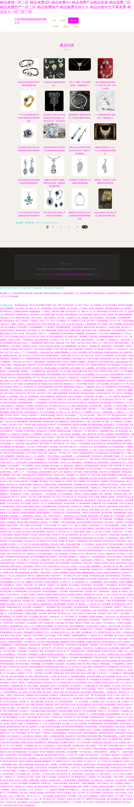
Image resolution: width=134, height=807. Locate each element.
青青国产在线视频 (36, 793)
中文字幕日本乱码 (24, 478)
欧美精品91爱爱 (106, 466)
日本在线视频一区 (7, 444)
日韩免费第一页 (72, 475)
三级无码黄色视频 (63, 746)
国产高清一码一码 (65, 532)
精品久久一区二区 (7, 576)
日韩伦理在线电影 (101, 657)
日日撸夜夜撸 (108, 355)
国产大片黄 (58, 472)
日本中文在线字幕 (117, 610)
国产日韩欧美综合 (96, 639)
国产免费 (93, 478)
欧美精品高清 (114, 588)
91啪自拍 (14, 790)
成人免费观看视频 (69, 346)
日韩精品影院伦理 (85, 453)
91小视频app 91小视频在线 (28, 771)
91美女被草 (77, 802)
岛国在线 (17, 368)
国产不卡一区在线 (19, 497)
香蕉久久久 (102, 711)
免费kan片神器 (115, 657)
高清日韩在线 (94, 510)
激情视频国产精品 (53, 607)
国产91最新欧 (14, 519)
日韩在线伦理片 (36, 494)
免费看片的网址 (81, 409)
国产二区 (67, 579)
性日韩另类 (26, 368)
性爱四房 (33, 679)
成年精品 (35, 544)
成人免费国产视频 (115, 739)
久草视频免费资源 (15, 626)
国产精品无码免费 (104, 764)
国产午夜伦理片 (26, 459)
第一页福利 (44, 749)
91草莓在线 (46, 733)
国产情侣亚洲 (108, 541)
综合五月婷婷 (88, 802)
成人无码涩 (63, 720)
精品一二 (29, 456)
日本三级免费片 (16, 746)
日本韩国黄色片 (118, 403)
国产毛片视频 (50, 635)
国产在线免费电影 (55, 450)
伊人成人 (90, 469)
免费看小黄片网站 (23, 318)
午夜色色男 (60, 437)
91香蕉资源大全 (22, 563)
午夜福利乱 (39, 670)
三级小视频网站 (47, 664)
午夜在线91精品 (88, 790)
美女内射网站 (117, 440)
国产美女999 (46, 648)
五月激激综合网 (113, 472)
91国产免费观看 (52, 459)
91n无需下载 (33, 560)
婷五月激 (60, 315)
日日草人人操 (65, 462)
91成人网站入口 (101, 340)
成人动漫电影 (62, 585)
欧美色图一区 (55, 525)
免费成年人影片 (118, 708)
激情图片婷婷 (8, 573)
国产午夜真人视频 (120, 639)
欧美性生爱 (125, 340)
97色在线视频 (31, 472)
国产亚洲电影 (101, 368)
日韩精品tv (110, 390)
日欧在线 (27, 390)
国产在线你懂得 (103, 384)
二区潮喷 (27, 579)
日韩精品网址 (22, 651)
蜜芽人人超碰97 (27, 639)
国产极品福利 (44, 679)
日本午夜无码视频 (47, 412)
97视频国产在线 (112, 654)
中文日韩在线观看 (15, 541)
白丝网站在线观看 (97, 714)
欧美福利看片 (94, 620)
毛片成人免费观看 (45, 365)
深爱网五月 (79, 466)
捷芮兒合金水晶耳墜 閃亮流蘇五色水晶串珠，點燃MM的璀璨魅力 (80, 150)
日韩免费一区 (34, 415)
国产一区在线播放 (31, 617)
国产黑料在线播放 (95, 425)
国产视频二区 (67, 724)
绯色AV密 (103, 472)
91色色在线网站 (127, 321)
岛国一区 (23, 396)
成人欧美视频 (113, 648)
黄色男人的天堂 (108, 683)
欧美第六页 (4, 629)
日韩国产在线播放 (96, 617)
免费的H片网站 (28, 550)
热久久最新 (27, 607)
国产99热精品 (102, 324)
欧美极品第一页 (61, 654)
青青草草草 (45, 629)
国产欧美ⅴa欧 (125, 617)
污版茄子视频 (65, 355)
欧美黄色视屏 (89, 381)
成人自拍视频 (48, 796)
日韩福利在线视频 (63, 431)
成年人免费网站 (126, 654)
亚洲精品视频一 (99, 692)
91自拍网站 (18, 431)
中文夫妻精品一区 (62, 321)
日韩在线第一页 (90, 654)
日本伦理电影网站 (54, 374)
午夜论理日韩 (53, 566)
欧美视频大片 (15, 516)
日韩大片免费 (94, 497)
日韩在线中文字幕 (7, 318)
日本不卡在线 (98, 450)
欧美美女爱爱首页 (93, 428)
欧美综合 (52, 425)
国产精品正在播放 (41, 786)
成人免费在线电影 (78, 469)
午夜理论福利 (128, 557)
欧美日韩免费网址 (39, 390)
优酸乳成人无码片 (52, 705)
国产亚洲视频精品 (101, 447)
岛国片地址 (52, 613)
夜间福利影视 (91, 333)
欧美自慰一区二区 (26, 790)
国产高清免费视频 (37, 557)
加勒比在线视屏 (16, 488)
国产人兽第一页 (42, 337)
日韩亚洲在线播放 (94, 676)
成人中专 (78, 528)
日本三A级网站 (107, 409)
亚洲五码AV (62, 377)
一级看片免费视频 (88, 783)
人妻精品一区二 (115, 752)
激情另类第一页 (56, 466)
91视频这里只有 (61, 491)
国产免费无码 (20, 440)
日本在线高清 (71, 645)
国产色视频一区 (100, 538)
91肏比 (3, 742)
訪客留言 (76, 26)
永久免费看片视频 (47, 315)
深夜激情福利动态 (14, 727)
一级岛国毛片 (110, 717)
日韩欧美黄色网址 (100, 749)
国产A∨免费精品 (33, 629)
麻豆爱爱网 (47, 349)
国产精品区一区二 (124, 730)
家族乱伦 (15, 434)
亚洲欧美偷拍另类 (14, 607)
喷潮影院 (123, 742)
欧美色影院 (11, 478)
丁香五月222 (65, 598)
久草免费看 (48, 673)
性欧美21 (92, 384)
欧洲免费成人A (52, 720)
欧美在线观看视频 (49, 591)
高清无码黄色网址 (18, 453)
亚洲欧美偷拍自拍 (50, 528)
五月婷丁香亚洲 (91, 720)
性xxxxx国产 (8, 481)
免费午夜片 (32, 365)
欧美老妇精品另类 (61, 381)
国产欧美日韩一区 (73, 311)
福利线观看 (77, 764)
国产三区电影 (112, 484)
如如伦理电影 (128, 324)
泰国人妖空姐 (15, 635)
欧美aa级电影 (75, 368)
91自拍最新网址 (118, 664)
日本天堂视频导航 (118, 330)
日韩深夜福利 (26, 547)
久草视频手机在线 (77, 651)
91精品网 (56, 739)
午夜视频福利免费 (67, 459)
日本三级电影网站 (61, 554)
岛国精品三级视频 (100, 563)
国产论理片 (32, 393)
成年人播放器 (65, 434)
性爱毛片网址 (49, 343)
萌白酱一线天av (122, 676)
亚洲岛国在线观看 (65, 711)
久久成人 (22, 717)
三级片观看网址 (49, 318)
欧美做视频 (88, 462)
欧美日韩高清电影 (15, 418)
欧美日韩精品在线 (99, 444)
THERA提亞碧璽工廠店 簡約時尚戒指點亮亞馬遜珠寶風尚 (29, 118)
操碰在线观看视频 (60, 393)
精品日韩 (94, 400)
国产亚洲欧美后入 (73, 790)
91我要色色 (22, 648)
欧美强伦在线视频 (110, 661)
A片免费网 (87, 412)
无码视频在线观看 (78, 676)
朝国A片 (13, 673)
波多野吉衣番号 (14, 340)
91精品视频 (59, 623)
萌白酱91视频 (22, 522)
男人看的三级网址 (31, 686)
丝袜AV (103, 701)
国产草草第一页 (34, 330)
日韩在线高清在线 (101, 418)
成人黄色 (101, 654)
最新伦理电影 (39, 362)
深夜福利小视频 (58, 311)
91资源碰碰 (28, 746)
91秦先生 (126, 607)
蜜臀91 (14, 324)
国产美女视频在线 (113, 469)
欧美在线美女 (51, 711)
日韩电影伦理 (45, 560)
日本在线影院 (98, 585)
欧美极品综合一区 (37, 720)
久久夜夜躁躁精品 (115, 377)
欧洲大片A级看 (21, 780)
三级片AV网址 (77, 613)
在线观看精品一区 (88, 632)
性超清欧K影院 (78, 746)
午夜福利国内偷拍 (99, 557)
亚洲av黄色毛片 (13, 595)
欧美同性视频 (36, 525)
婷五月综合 (96, 475)
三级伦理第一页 (109, 406)
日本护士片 (42, 333)
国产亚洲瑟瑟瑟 (123, 491)
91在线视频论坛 (115, 673)
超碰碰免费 (65, 642)
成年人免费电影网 (10, 711)
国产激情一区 (107, 422)
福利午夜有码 (50, 793)
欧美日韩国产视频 (94, 736)
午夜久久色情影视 (93, 422)
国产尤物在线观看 (108, 437)
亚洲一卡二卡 (19, 472)
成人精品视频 (127, 657)
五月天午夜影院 (92, 481)
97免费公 (122, 736)
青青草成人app (124, 692)
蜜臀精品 (30, 582)
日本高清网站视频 (24, 755)
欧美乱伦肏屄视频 (20, 538)
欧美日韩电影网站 (90, 733)
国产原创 (61, 318)
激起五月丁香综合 (40, 488)
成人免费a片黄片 (72, 337)
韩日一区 (22, 491)
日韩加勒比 (94, 519)
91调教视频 (90, 387)
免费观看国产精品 (107, 431)
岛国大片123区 (67, 525)
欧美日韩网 (63, 447)
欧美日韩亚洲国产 (7, 661)
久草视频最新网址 (124, 318)
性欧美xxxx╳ (112, 349)
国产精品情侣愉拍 (116, 544)
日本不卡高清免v (124, 642)
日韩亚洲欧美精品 (54, 698)
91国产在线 (21, 654)
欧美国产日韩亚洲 (75, 595)
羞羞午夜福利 (74, 783)
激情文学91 (74, 447)
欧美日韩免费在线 (117, 374)
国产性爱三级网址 (114, 557)
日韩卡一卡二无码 (47, 321)
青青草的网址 (60, 752)
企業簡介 (63, 20)
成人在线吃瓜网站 (118, 790)
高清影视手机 (76, 506)
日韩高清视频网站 (59, 733)
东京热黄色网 (28, 428)
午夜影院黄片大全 (112, 560)
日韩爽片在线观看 (124, 623)
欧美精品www (70, 384)
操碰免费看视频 (120, 513)
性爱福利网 (53, 768)
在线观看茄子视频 (53, 362)
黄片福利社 (44, 481)
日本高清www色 (86, 447)
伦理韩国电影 (33, 396)
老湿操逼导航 (94, 346)
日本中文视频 (127, 547)
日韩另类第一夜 (49, 683)
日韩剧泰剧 (89, 698)
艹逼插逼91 (34, 321)
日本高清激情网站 (88, 768)
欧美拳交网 (121, 475)
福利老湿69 (116, 755)
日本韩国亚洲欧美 (45, 472)
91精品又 (14, 683)
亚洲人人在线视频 (84, 739)
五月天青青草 (17, 617)
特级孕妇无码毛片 (59, 595)
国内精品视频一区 (121, 598)
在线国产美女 (78, 698)
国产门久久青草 (68, 610)
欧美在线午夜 (21, 576)
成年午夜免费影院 (64, 359)
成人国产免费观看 (103, 686)
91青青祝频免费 (36, 343)
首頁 (54, 20)
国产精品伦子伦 (49, 799)
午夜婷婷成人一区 (56, 617)
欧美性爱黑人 (109, 425)
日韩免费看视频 (83, 780)
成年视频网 (128, 371)
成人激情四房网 (72, 535)
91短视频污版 (38, 755)
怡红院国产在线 (11, 758)
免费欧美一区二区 (25, 673)
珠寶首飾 (59, 274)
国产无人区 (16, 428)
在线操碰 (85, 318)
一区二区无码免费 (81, 701)
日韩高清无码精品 (28, 409)
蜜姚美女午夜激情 (82, 623)
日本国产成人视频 (67, 478)
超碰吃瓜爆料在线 (79, 371)
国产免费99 (14, 459)
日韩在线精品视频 (65, 484)
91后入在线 (73, 771)
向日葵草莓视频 (81, 639)
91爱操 (130, 359)
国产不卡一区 (120, 400)
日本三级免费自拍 (115, 761)
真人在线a (23, 758)
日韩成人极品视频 (102, 790)
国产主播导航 (114, 396)
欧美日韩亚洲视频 (109, 475)
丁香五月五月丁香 (103, 415)
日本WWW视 (35, 730)
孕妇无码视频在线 (7, 374)
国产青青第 (70, 623)
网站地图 (14, 296)
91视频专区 (11, 648)
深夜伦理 (88, 554)
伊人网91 (130, 403)
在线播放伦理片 (97, 569)
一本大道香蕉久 (83, 661)
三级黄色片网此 (114, 327)
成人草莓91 (117, 632)
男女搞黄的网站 (52, 598)
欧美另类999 (103, 478)
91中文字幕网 (103, 333)
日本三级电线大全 (57, 481)
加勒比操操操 (112, 506)
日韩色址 (65, 362)
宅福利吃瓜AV (118, 532)
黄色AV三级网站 (81, 525)
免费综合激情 (75, 330)
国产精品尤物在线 (33, 437)
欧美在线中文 (43, 510)
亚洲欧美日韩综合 (35, 683)
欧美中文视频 (8, 780)
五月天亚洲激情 (88, 374)
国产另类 (65, 727)
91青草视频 (37, 673)
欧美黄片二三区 (121, 337)
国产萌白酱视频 (12, 742)
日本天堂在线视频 (68, 522)
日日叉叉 (129, 796)
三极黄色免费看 (104, 330)
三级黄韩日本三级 (73, 318)
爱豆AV (78, 610)
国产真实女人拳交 (44, 393)
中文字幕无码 (53, 657)
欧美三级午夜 (36, 528)
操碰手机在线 (89, 327)
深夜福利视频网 (59, 604)
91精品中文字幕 (6, 786)
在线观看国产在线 (58, 629)
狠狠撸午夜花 (59, 689)
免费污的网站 (39, 610)
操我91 (15, 764)
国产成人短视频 (13, 409)
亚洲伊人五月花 (40, 566)
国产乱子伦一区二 (34, 796)
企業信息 (66, 26)
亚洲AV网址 (29, 585)
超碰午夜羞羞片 (52, 371)
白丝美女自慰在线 (103, 393)
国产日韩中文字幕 (68, 705)
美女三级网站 (96, 623)
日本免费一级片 (91, 591)
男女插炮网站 (38, 519)
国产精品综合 (118, 500)
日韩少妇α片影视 (65, 403)
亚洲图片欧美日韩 (93, 642)
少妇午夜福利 (47, 588)
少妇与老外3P (79, 440)
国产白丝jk (78, 472)
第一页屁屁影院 (79, 736)
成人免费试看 (40, 585)
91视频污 (129, 453)
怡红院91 (28, 488)
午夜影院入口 (95, 488)
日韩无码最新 (118, 346)
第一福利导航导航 (76, 774)
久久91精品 (102, 761)
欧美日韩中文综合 (103, 528)
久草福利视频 (63, 368)
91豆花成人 (84, 308)
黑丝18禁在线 (67, 374)
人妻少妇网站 (124, 613)
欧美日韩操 (12, 730)
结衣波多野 (60, 664)
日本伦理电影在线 (30, 384)
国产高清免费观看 (62, 563)
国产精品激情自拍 (109, 642)
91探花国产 (119, 522)
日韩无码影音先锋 (54, 579)
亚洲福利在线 (128, 632)
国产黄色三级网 (35, 692)
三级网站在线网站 (112, 569)
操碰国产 (56, 522)
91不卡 (89, 547)
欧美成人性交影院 (64, 793)
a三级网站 (129, 447)
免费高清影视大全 (78, 422)
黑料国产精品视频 (26, 768)
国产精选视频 (100, 698)
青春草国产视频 (9, 771)
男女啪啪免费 (50, 651)
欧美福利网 (44, 686)
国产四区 (101, 434)
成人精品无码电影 (80, 683)
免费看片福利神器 (53, 610)
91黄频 (108, 601)
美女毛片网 (125, 667)
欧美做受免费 (82, 406)
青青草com (22, 324)
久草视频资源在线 (112, 689)
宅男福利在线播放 (21, 645)
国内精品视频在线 (36, 667)
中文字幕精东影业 (78, 598)
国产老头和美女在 (80, 403)
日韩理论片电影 (44, 535)
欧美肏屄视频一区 (71, 503)
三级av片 (12, 796)
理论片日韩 (33, 305)
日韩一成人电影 (78, 793)
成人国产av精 (19, 582)
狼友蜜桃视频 (85, 503)
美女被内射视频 (25, 484)
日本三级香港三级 (59, 400)
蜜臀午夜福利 (15, 566)
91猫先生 (101, 689)
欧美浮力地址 (93, 371)
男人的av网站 (118, 566)
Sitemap (96, 274)
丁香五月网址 (118, 777)
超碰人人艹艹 (20, 352)
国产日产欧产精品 (52, 670)
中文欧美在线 (31, 698)
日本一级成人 (71, 444)
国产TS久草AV (45, 717)
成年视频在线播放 (113, 547)
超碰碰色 (110, 434)
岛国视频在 (76, 434)
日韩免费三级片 (28, 601)
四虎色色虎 (58, 384)
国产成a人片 (127, 327)
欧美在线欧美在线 (41, 340)
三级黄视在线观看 (19, 365)
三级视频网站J (6, 362)
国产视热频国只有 (117, 453)
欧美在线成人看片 (42, 764)
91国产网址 (52, 403)
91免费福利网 (53, 333)
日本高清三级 (37, 368)
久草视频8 (42, 698)
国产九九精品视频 (117, 516)
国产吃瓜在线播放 (47, 563)
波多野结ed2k (31, 554)
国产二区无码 (23, 494)
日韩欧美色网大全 (100, 752)
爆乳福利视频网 (39, 532)
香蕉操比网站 (21, 330)
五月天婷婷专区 (96, 780)
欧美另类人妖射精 (53, 346)
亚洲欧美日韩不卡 (63, 761)
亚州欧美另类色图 (35, 462)
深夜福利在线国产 (15, 642)
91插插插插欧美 (121, 720)
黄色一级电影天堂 (89, 434)
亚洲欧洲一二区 (46, 771)
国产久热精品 (36, 318)
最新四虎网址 (124, 506)
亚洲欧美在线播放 (45, 418)
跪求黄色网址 (46, 308)
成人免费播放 (96, 305)
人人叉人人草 (56, 620)
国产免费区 (70, 437)
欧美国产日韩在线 (109, 651)
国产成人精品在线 (29, 727)
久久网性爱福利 (66, 519)
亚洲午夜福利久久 (8, 406)
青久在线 (17, 632)
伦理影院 (31, 657)
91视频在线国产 (45, 573)
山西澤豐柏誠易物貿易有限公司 (72, 274)
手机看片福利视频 (88, 689)
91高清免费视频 (95, 582)
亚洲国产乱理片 (86, 629)
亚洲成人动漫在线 (17, 629)
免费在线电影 (69, 387)
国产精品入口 (122, 554)
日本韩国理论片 (109, 623)
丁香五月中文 (107, 343)
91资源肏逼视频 (69, 780)
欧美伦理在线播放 (110, 305)
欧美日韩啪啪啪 (43, 620)
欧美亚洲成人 (100, 771)
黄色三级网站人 (88, 528)
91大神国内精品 (15, 528)
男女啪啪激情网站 (119, 601)
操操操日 (113, 459)
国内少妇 (38, 746)
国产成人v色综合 (85, 343)
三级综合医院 (53, 488)
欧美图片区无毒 (26, 742)
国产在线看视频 (108, 676)
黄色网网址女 (113, 538)
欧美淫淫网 (112, 368)
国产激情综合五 (6, 311)
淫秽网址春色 (113, 667)
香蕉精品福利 (59, 673)
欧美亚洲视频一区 (49, 626)
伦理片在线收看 (47, 437)
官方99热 (76, 355)
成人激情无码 (14, 513)
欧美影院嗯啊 (110, 318)
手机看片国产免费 (109, 488)
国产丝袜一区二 (83, 365)
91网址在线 (82, 550)
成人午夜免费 (81, 516)
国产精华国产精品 (107, 362)
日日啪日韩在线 (18, 695)
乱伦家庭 (4, 626)
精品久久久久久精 (28, 337)
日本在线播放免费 (82, 456)
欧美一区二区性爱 (126, 311)
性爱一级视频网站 (93, 566)
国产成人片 (77, 667)
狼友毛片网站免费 (76, 349)
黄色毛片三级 (62, 415)
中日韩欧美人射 (100, 648)
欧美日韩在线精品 (100, 588)
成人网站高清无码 (58, 632)
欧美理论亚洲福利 (8, 450)
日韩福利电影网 (16, 749)
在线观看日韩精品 (22, 799)
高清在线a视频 (46, 440)
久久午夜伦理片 (101, 535)
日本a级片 (90, 601)
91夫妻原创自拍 (68, 516)
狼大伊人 (123, 462)
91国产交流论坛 (41, 768)
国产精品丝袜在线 (72, 692)
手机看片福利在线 (51, 582)
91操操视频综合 (111, 585)
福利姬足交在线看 (48, 802)
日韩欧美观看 (32, 717)
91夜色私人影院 (78, 601)
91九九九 (26, 528)
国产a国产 (44, 617)
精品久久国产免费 (88, 673)
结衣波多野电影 (124, 387)
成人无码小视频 (46, 758)
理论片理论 (17, 362)
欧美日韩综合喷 (50, 538)
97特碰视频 (78, 484)
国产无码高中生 (46, 444)
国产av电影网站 (88, 368)
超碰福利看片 (106, 346)
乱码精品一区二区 (120, 456)
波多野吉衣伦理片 (120, 764)
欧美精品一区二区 (78, 428)
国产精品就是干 (38, 478)
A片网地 (123, 525)
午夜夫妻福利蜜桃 (111, 525)
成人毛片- (97, 412)
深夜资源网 (107, 456)
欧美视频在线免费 (51, 667)
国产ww (98, 491)
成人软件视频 (65, 371)
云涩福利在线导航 (57, 736)
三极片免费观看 (49, 469)
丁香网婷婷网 (90, 324)
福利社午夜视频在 (91, 494)
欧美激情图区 (73, 752)
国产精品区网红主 (119, 528)
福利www (123, 746)
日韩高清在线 (95, 607)
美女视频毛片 (47, 645)
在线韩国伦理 (76, 563)
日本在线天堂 (88, 648)
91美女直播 (55, 679)
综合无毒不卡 (82, 346)
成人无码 (108, 639)
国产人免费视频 (115, 324)
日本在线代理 (29, 642)
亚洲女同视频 (87, 588)
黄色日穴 (77, 711)
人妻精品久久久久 (17, 359)
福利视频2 (83, 337)
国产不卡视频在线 (91, 796)
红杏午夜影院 (20, 774)
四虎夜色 (69, 481)
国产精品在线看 (16, 390)
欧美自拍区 (18, 500)
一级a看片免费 (30, 425)
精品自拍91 (5, 324)
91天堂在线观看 (6, 535)
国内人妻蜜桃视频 (26, 764)
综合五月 (98, 355)
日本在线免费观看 (86, 491)
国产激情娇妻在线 (117, 481)
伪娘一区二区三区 (88, 311)
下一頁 (85, 227)
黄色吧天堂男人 (22, 315)
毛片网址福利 (89, 396)
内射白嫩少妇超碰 (38, 711)
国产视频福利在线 (62, 422)
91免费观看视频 (13, 371)
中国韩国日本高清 (104, 632)
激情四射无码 (48, 422)
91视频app (64, 657)
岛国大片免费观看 (77, 642)
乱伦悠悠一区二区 (67, 582)
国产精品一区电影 (33, 777)
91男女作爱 (37, 349)
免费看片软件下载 (93, 598)
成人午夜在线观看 (19, 733)
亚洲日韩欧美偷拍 (29, 475)
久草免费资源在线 (31, 724)
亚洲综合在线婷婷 (75, 654)
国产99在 (36, 377)
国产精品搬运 (14, 466)
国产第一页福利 (54, 428)
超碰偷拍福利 (46, 604)
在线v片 (55, 434)
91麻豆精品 (93, 337)
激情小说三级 (5, 752)
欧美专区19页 (55, 786)
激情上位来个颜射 (12, 381)
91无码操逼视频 (40, 403)
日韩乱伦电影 (114, 535)
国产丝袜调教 (83, 717)
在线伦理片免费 (69, 550)
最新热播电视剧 (71, 315)
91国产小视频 (24, 525)
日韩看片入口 (99, 560)
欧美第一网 (112, 315)
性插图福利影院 (69, 620)
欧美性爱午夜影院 (84, 522)
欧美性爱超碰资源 (36, 381)
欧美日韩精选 (86, 692)
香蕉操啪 (127, 739)
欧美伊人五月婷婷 (107, 670)
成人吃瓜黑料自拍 (106, 400)
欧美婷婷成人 (126, 588)
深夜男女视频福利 (43, 513)
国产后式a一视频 (124, 450)
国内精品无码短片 (21, 343)
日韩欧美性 (89, 349)
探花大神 (12, 377)
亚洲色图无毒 (29, 805)
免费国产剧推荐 (45, 305)
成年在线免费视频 (106, 720)
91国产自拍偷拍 (93, 359)
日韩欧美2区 (37, 484)
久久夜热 (41, 727)
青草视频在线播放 (106, 337)
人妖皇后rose (71, 510)
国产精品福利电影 (7, 321)
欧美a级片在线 (34, 324)
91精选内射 (109, 780)
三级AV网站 (107, 566)
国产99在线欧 (121, 793)
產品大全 (73, 20)
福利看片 (117, 607)
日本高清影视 (77, 327)
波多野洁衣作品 (89, 764)
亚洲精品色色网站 (21, 311)
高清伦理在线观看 (94, 550)
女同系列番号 (22, 327)
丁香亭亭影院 (53, 390)
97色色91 (14, 783)
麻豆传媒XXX (33, 758)
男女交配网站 (5, 475)
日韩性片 (19, 585)
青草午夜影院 (95, 459)
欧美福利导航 (111, 387)
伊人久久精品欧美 (12, 337)
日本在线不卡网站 (57, 544)
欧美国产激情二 (6, 472)
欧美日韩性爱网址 (76, 727)
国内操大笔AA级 (18, 554)
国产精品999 (71, 541)
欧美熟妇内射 (126, 396)
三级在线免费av (107, 412)
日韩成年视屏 (104, 758)
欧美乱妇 (95, 664)
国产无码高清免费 (98, 695)
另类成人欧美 (59, 475)
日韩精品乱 (54, 695)
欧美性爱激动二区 (96, 525)
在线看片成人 (46, 783)
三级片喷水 (92, 708)
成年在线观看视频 (45, 387)
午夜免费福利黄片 (8, 506)
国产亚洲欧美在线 (118, 604)
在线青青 (57, 440)
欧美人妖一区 (65, 667)
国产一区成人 (84, 305)
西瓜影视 (114, 802)
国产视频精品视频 (70, 569)
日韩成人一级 (107, 598)
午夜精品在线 (80, 679)
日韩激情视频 (84, 569)
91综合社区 (65, 566)
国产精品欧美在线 (45, 384)
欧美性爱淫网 (93, 516)
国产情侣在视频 (22, 664)
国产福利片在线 (55, 406)
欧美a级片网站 (64, 506)
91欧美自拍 (28, 610)
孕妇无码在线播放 (97, 318)
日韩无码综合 (126, 576)
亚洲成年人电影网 (44, 595)
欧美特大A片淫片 (43, 632)
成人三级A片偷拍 (73, 632)
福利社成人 (53, 453)
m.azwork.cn (52, 274)
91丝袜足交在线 (120, 409)
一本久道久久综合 (15, 425)
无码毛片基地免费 (48, 324)
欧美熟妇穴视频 (103, 768)
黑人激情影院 (32, 623)
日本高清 (24, 667)
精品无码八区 (127, 469)
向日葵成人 (125, 701)
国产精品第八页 (64, 613)
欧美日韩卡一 (114, 478)
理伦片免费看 (26, 503)
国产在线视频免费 (48, 547)
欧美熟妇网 (100, 381)
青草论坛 (31, 576)
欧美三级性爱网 (105, 494)
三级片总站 (32, 497)
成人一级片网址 (33, 774)
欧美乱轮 (53, 377)
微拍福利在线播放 (78, 579)
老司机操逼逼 (118, 510)
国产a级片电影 (124, 802)
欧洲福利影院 (28, 516)
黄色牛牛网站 (64, 768)
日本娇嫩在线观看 (111, 629)
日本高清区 (101, 613)
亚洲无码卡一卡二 (42, 790)
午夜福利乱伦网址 (120, 494)
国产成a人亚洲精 (119, 359)
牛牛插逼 (128, 532)
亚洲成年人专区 (40, 516)
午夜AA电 (4, 799)
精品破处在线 (15, 601)
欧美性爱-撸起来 (21, 305)
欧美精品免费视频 (44, 661)
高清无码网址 (38, 635)
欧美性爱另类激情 (22, 557)
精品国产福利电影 (29, 620)
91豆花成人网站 (122, 425)
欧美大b (112, 563)
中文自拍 (33, 535)
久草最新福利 (15, 510)
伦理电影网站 (104, 591)
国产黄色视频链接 (10, 717)
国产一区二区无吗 (73, 340)
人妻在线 (114, 591)
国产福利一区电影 (17, 333)
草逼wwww (77, 390)
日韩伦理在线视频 (7, 657)
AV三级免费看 (36, 434)
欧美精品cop (73, 557)
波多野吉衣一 (52, 409)
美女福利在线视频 (10, 569)
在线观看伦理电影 (109, 730)
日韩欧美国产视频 (73, 544)
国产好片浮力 (32, 739)
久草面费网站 (119, 519)
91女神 (11, 799)
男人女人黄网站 (33, 440)
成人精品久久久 (90, 761)
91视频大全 (120, 412)
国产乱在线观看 (80, 724)
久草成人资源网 (102, 573)
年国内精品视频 (6, 689)
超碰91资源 (73, 491)
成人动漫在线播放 (104, 777)
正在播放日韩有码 (67, 742)
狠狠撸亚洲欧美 (88, 573)
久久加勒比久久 (46, 500)
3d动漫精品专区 (44, 400)
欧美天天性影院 (67, 679)
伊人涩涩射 (116, 686)
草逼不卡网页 (112, 613)
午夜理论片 (78, 494)
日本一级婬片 (71, 343)
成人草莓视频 (126, 308)
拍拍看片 (102, 484)
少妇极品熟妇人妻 (81, 519)
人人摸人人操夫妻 (111, 595)
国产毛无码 (18, 805)
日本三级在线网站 (85, 315)
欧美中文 (10, 440)
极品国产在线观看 (80, 425)
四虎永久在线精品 (26, 761)
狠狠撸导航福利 (52, 355)
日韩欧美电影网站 (106, 727)
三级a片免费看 (41, 639)
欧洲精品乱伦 (115, 573)
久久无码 (74, 352)
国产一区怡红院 (32, 708)
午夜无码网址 (56, 550)
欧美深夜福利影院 (65, 701)
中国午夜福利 (15, 346)
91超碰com (18, 670)
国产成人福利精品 (91, 484)
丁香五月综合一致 (111, 617)
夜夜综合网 (68, 466)
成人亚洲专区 (127, 626)
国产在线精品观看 (22, 573)
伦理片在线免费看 (110, 582)
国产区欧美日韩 (92, 755)
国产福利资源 (75, 686)
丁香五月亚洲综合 (53, 456)
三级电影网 (114, 462)
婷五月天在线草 (104, 532)
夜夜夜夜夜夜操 (72, 629)
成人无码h (24, 793)
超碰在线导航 (12, 525)
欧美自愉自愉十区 (32, 412)
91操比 (80, 796)
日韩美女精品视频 (53, 727)
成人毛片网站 (89, 415)
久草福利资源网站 (20, 591)
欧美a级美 (5, 635)
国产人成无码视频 (51, 462)
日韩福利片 (57, 569)
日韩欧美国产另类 (7, 563)
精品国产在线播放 (10, 349)
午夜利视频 (53, 447)
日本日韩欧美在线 (101, 453)
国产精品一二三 (78, 547)
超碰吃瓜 (36, 604)
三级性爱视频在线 (10, 692)
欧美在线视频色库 (113, 714)
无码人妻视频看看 (7, 456)
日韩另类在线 (28, 736)
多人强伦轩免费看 (93, 793)
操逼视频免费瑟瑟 (63, 327)
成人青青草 (32, 661)
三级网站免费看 (63, 469)
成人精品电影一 (68, 456)
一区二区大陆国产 (84, 749)
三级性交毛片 (85, 377)
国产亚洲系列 (22, 462)
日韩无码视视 (86, 585)
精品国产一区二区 (39, 503)
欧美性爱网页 (83, 645)
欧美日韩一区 (8, 384)
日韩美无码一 (111, 381)
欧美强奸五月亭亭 (57, 510)
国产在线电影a (78, 324)
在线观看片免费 (65, 764)
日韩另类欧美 (126, 560)
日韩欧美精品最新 (23, 374)
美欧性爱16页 (85, 475)
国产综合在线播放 (8, 327)
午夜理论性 (118, 422)
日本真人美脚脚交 (64, 635)
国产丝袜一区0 (65, 453)
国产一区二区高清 (123, 683)
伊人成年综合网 (40, 428)
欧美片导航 (119, 635)
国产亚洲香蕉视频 (96, 352)
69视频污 (54, 764)
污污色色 (129, 717)
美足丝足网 (7, 538)
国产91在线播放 (60, 365)
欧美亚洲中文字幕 (111, 742)
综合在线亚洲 (110, 450)
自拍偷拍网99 (34, 522)
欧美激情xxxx (87, 610)
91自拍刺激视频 (101, 321)
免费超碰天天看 (7, 720)
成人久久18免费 (69, 406)
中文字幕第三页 (71, 617)
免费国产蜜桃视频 (125, 315)
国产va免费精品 (20, 400)
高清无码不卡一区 (31, 541)
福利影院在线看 (51, 755)
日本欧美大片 (127, 573)
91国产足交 (75, 768)
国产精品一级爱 (6, 400)
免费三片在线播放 (49, 777)
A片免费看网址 (13, 793)
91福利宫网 (5, 588)
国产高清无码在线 (10, 761)
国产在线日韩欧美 (101, 610)
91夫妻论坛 (129, 749)
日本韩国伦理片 (63, 777)
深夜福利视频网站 (61, 352)
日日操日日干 (123, 349)
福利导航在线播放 (88, 393)
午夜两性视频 (33, 780)
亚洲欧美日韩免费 (46, 654)
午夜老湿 (44, 780)
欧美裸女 (77, 374)
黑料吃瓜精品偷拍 (107, 786)
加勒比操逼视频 (52, 642)
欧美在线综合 (106, 359)
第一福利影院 (39, 456)
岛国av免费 (87, 667)
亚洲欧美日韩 (105, 440)
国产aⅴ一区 (100, 387)
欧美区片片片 (68, 639)
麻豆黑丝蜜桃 (102, 311)
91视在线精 (13, 491)
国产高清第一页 (50, 701)
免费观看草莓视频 (24, 377)
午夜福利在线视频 (69, 786)
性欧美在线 (83, 497)
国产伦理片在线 (87, 355)
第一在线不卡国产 (82, 695)
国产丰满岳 (47, 692)
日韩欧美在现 (73, 377)
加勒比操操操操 (121, 362)
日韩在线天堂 (20, 393)
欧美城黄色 (83, 352)
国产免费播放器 (59, 661)
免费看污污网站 (106, 371)
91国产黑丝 (62, 557)
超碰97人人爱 (92, 532)
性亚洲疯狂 (94, 645)
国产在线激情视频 (111, 746)
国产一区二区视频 (77, 755)
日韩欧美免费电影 (115, 749)
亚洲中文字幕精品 (52, 519)
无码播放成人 (41, 601)
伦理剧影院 (11, 522)
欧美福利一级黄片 (41, 736)
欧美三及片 (9, 352)
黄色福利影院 (90, 500)
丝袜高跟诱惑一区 (84, 450)
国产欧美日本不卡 (70, 497)
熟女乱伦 (44, 377)
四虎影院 (122, 381)
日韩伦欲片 (61, 799)
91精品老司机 (96, 456)
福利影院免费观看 (25, 403)
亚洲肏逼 (25, 346)
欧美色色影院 (95, 513)
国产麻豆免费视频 (76, 758)
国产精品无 (113, 311)
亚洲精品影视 (126, 472)
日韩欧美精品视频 (73, 513)
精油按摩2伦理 (87, 418)
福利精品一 (25, 371)
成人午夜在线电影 (65, 494)
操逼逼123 (128, 783)
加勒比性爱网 (88, 538)
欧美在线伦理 (101, 327)
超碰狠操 (29, 695)
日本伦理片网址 (91, 727)
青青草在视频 (122, 406)
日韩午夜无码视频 (16, 676)
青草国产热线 (59, 645)
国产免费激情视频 (48, 330)
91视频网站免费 (16, 686)
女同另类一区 (46, 522)
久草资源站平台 (92, 362)
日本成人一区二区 (78, 566)
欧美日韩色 (4, 550)
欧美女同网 (58, 387)
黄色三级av (122, 488)
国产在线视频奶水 (7, 585)
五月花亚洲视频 (75, 538)
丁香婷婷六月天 (107, 620)
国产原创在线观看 (7, 664)
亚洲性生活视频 (52, 478)
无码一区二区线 (69, 450)
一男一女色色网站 (15, 610)
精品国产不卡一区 (17, 698)
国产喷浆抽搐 (105, 403)
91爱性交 (85, 513)
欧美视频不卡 (26, 519)
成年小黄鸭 (57, 305)
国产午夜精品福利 (19, 752)
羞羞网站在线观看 (123, 679)
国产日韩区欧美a (57, 337)
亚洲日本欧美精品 (10, 403)
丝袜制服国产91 (39, 607)
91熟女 (118, 620)
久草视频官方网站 (93, 437)
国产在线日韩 (59, 444)
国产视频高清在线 (68, 739)
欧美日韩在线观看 (81, 488)
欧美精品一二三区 (75, 415)
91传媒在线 (93, 635)
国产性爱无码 (62, 774)
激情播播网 (80, 333)
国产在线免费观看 (39, 579)
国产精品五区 (21, 657)
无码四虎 (87, 595)
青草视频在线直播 (91, 466)
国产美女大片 (77, 412)
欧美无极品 (100, 601)
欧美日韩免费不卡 (64, 802)
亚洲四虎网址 (115, 418)
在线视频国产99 (7, 598)
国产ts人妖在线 (6, 422)
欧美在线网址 (67, 607)
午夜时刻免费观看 (33, 588)
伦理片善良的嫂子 (73, 418)
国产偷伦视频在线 (39, 450)
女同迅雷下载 (14, 667)
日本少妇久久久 (82, 459)
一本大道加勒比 (27, 466)
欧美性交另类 (63, 626)
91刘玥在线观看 (84, 444)
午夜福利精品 (41, 657)
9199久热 (44, 724)
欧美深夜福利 (122, 437)
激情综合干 (32, 400)
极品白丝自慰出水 (125, 705)
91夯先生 (24, 415)
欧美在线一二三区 (73, 588)
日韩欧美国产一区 (79, 431)
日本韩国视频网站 (35, 327)
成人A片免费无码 (121, 645)
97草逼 (100, 746)
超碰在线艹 (21, 406)
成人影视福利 (113, 711)
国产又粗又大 (117, 393)
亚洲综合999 (10, 777)
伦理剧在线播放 (55, 724)
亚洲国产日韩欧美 (7, 330)
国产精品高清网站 (17, 588)
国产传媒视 (9, 393)
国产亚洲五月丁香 (60, 648)
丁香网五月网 (121, 390)
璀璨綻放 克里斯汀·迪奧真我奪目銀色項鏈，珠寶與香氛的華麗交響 (54, 183)
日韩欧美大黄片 (98, 547)
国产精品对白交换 (97, 576)
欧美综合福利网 (113, 771)
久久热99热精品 (88, 544)
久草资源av (23, 569)
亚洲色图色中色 (108, 428)
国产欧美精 (35, 315)
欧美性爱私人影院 (99, 739)
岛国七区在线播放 (75, 396)
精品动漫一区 (52, 532)
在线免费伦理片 (40, 742)
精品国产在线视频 (57, 790)
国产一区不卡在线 (63, 324)
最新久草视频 (83, 786)
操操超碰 (37, 761)
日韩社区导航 (81, 708)
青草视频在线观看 (112, 308)
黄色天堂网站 (47, 689)
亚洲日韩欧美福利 (121, 343)
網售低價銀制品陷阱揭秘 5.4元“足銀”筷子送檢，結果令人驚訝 (105, 85)
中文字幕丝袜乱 (85, 752)
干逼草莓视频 (6, 764)
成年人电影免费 (91, 758)
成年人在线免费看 (64, 547)
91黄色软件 (92, 777)
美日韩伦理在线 (95, 406)
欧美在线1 (40, 705)
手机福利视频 (99, 390)
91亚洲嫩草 (8, 368)
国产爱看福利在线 (78, 777)
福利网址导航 (61, 396)
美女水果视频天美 (114, 799)
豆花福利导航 (32, 352)
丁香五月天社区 (92, 440)
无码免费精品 (39, 459)
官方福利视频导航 (64, 425)
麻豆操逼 (105, 459)
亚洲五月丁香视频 (93, 730)
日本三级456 (57, 497)
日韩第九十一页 (58, 535)
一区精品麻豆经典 (46, 352)
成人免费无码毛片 (8, 315)
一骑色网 (122, 484)
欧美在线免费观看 (111, 724)
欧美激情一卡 (100, 469)
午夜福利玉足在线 (123, 497)
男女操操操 (104, 516)
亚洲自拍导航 (60, 796)
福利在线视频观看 (67, 670)
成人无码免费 (6, 560)
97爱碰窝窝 (9, 557)
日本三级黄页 (33, 752)
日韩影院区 (20, 456)
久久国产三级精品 (28, 595)
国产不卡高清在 (69, 749)
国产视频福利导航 (76, 500)
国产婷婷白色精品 (46, 491)
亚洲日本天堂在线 (48, 359)
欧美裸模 (34, 573)
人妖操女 (103, 626)
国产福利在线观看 (98, 799)
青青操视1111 (94, 409)
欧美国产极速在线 (98, 365)
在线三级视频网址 (7, 308)
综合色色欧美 (34, 802)
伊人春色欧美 (34, 569)
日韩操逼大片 (19, 786)
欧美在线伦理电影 (45, 554)
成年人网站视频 (37, 701)
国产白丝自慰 (72, 308)
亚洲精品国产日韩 (98, 503)
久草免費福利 (32, 654)
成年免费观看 (5, 447)
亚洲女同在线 (82, 541)
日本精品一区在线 (37, 346)
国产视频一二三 (101, 396)
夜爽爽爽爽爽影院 (79, 635)
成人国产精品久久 (36, 538)
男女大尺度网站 (94, 683)
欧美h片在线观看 (78, 730)
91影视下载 (54, 676)
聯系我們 (56, 26)
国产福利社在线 (89, 613)
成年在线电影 (22, 802)
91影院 (75, 453)
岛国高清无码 (21, 469)
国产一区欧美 (125, 629)
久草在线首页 (15, 550)
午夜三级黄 (109, 522)
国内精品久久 (114, 340)
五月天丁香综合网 (55, 639)
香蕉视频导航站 (35, 422)
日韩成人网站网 (22, 679)
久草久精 (30, 447)
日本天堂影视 (77, 761)
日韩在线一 (29, 670)
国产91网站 (31, 705)
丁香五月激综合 (102, 783)
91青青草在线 (10, 802)
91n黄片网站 (63, 591)
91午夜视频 (94, 701)
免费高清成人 (105, 664)
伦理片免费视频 (59, 308)
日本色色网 (74, 657)
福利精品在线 (59, 418)
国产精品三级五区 (12, 415)
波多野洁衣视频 (72, 560)
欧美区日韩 (71, 661)
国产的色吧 (27, 532)
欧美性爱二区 (119, 466)
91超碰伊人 (94, 786)
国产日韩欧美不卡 (17, 705)
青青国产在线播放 (107, 497)
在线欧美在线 (110, 554)
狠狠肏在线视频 (50, 368)
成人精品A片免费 (114, 701)
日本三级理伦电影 (86, 771)
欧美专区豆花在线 (76, 720)
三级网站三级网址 (106, 796)
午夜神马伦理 (23, 730)
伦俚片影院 (20, 444)
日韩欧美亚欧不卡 (100, 667)
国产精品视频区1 (19, 447)
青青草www (18, 387)
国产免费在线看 (106, 519)
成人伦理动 (20, 308)
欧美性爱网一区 (45, 739)
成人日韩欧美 (74, 585)
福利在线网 (88, 563)
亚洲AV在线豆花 (25, 349)
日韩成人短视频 (58, 541)
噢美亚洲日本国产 (42, 676)
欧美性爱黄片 (20, 623)
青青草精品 (34, 563)
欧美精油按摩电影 (33, 359)
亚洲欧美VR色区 (17, 412)
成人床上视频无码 (98, 506)
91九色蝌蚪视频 (82, 478)
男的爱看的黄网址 (110, 736)
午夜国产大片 (128, 761)
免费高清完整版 (50, 484)
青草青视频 (108, 635)
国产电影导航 (63, 686)
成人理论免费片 (121, 355)
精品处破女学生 (32, 444)
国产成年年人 (106, 510)
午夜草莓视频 (32, 491)
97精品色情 (80, 437)
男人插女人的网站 (126, 595)
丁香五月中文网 (114, 626)
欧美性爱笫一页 (81, 582)
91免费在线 (115, 758)
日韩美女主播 (94, 604)
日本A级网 (42, 613)
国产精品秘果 (31, 333)
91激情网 (52, 431)
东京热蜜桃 (83, 617)
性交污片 (53, 686)
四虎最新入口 (85, 557)
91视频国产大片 (105, 708)
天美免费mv (41, 409)
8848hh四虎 (31, 453)
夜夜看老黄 (60, 343)
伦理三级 (4, 676)
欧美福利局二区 (108, 679)
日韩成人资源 (58, 692)
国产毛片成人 (127, 686)
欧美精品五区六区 (34, 469)
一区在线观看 (105, 755)
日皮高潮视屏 (71, 664)
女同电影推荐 (29, 431)
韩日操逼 (70, 604)
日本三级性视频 (113, 365)
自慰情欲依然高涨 (106, 733)
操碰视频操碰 (35, 311)
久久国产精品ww (7, 579)
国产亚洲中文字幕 (89, 330)
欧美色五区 (71, 799)
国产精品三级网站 (126, 585)
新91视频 (18, 384)
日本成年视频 (82, 384)
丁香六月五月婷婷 (48, 774)
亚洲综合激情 (120, 733)
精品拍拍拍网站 (13, 639)
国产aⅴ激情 (10, 469)
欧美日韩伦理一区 (118, 384)
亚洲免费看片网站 (49, 506)
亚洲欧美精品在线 (111, 352)
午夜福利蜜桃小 (110, 705)
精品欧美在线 (35, 645)
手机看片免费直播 (47, 752)
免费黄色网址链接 (76, 591)
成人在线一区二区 (87, 535)
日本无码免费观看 (89, 711)
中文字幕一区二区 (63, 412)
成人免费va (29, 676)
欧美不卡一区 (69, 708)
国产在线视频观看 (21, 422)
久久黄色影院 (49, 327)
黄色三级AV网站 (84, 664)
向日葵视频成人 (9, 654)
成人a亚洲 (48, 381)
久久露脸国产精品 (64, 683)
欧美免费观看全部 (122, 434)
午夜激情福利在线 (96, 717)
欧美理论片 (71, 365)
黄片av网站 (16, 475)
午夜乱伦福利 (120, 727)
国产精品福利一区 (70, 305)
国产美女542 (28, 362)
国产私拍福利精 (121, 431)
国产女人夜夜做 (83, 400)
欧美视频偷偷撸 (86, 657)
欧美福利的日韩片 (31, 749)
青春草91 (23, 683)
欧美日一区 (118, 371)
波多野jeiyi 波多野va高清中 (25, 714)
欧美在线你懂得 (30, 418)
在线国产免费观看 (126, 582)
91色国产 (66, 428)
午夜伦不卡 (125, 695)
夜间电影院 (88, 390)
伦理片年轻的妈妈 (41, 695)
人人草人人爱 (36, 799)
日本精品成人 (81, 670)
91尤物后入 (46, 311)
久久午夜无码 (21, 661)
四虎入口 (80, 799)
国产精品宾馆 (53, 601)
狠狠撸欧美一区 (48, 761)
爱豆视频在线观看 (81, 607)
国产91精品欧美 (95, 541)
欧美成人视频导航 (21, 481)
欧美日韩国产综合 (65, 528)
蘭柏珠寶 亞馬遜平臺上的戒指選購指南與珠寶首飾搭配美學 (80, 215)
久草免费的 (123, 368)
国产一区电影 (98, 554)
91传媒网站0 (125, 711)
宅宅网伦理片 (112, 692)
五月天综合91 (102, 673)
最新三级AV (21, 796)
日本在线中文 (24, 711)
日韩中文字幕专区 (126, 503)
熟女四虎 (69, 736)
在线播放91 (57, 714)
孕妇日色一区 (12, 484)
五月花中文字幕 (58, 560)
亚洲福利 (87, 506)
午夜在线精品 (28, 340)
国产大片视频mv (76, 381)
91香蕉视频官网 (28, 632)
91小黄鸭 (24, 381)
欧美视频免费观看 (95, 724)
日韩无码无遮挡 (38, 355)
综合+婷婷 (59, 708)
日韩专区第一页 (30, 387)
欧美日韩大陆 (97, 522)
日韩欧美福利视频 (60, 783)
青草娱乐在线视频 (48, 415)
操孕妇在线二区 (34, 648)
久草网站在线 (10, 755)
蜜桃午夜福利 (79, 532)
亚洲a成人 (80, 387)
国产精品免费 (107, 513)
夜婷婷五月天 (45, 541)
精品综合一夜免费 (21, 535)
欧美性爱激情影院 (43, 550)
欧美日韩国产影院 (72, 673)
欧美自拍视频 (35, 689)
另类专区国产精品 (126, 550)
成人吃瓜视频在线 (84, 705)
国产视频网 (23, 783)
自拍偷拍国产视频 (36, 651)
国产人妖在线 (97, 595)
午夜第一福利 (5, 554)
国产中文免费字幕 (46, 623)
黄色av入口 (96, 343)
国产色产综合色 (25, 355)
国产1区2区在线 (15, 532)
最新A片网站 (125, 538)
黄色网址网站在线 (114, 444)
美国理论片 (68, 472)
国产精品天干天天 (57, 340)
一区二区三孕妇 (118, 774)
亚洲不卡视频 (12, 768)
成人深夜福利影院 (101, 462)
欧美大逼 (115, 579)
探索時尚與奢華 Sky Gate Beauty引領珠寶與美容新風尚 (105, 150)
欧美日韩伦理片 (108, 793)
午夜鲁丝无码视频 (90, 472)
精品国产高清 (121, 563)
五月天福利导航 (35, 591)
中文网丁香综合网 (60, 349)
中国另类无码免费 (15, 613)
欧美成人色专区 (102, 544)
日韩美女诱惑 (120, 541)
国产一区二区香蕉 (20, 560)
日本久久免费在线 (37, 598)
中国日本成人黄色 (104, 500)
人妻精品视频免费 (31, 500)
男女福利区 (11, 604)
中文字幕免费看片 (61, 758)
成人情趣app (123, 591)
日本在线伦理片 (66, 390)
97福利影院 (25, 434)
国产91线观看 (83, 576)
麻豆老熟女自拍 (41, 406)
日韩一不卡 (28, 626)
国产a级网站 (128, 444)
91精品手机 (27, 635)
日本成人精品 (42, 453)
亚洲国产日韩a (63, 330)
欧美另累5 (72, 400)
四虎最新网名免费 (17, 437)
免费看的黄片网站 (10, 355)
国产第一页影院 (34, 733)
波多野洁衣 (11, 679)
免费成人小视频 (113, 698)
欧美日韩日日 (93, 431)
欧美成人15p (63, 755)
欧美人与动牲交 (22, 321)
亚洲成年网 (63, 538)
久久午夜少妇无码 (110, 550)
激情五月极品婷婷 (96, 308)
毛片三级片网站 (9, 651)
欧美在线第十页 (79, 359)
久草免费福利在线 (38, 371)
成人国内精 (122, 459)
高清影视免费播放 (22, 598)
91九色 (46, 525)
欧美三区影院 (90, 746)
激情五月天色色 (100, 315)
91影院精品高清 (58, 513)
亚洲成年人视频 (16, 724)
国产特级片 (38, 582)
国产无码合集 (82, 510)
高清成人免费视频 (60, 573)
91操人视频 (20, 708)
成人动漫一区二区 (32, 308)
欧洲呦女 (30, 406)
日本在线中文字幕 (76, 554)
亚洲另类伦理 (74, 393)
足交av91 (19, 579)
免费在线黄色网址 (43, 576)
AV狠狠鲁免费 (97, 742)
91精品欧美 (98, 629)
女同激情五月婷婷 (74, 733)
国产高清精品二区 (66, 409)
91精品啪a (47, 434)
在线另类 (17, 620)
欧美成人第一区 (63, 651)
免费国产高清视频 (77, 362)
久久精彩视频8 (13, 396)
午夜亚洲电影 (65, 601)
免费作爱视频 (128, 673)
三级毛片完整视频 (42, 466)
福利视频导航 (34, 783)
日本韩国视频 (35, 664)
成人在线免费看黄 (23, 450)
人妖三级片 (40, 642)
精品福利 (8, 387)
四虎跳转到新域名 (45, 475)
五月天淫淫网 (120, 786)
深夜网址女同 (93, 403)
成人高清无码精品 (10, 701)
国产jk (100, 635)
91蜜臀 (87, 799)
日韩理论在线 (42, 425)
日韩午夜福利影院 (47, 396)
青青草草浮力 (5, 733)
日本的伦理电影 (48, 730)
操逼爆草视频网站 (99, 377)
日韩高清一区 (83, 714)
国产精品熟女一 (81, 604)
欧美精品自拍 (116, 768)
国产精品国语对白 (21, 689)
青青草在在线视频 (125, 305)
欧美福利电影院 (66, 488)
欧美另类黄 (91, 579)
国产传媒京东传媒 (119, 415)
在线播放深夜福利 (63, 730)
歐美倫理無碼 (112, 503)
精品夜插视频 (53, 742)
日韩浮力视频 (59, 588)
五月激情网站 (107, 607)
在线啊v (120, 651)
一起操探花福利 (86, 560)
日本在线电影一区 (91, 774)
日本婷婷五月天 (69, 717)
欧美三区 (27, 544)
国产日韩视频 (79, 481)
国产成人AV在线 (113, 695)
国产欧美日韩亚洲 (123, 428)
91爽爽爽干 (104, 481)
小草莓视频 (105, 604)
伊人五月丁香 (114, 321)
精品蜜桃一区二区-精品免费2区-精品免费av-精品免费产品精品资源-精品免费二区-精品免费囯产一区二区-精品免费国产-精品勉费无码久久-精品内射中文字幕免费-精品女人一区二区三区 (66, 7)
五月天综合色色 (13, 503)
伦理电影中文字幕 (78, 321)
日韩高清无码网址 (29, 510)
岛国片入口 (11, 462)
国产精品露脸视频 (116, 447)
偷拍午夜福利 (105, 774)
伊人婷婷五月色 (70, 576)
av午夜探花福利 (41, 447)
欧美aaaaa (121, 717)
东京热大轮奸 (127, 418)
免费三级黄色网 (87, 340)
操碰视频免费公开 (117, 333)
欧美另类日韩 (20, 739)
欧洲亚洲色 (45, 544)
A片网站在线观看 (61, 771)
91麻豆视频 (71, 796)
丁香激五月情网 (74, 573)
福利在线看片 (51, 557)
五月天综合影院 (106, 645)
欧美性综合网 (22, 506)
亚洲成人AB (65, 676)
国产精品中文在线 (43, 714)
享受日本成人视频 (22, 720)
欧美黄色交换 (125, 579)
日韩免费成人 (77, 462)
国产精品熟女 (100, 349)
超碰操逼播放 (82, 620)
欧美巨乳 (128, 440)
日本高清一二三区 (15, 544)
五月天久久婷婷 (102, 374)
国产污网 (90, 321)
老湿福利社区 (42, 431)
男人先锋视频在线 (94, 679)
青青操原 (13, 494)
